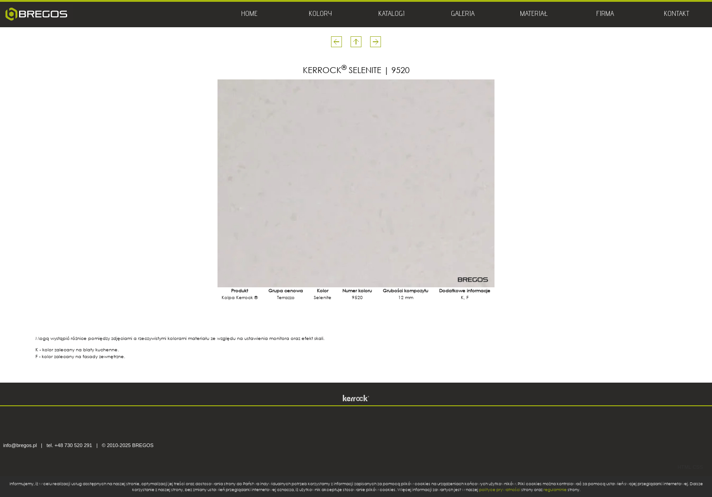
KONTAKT (676, 14)
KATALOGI (391, 14)
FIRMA (605, 14)
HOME (249, 14)
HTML (684, 467)
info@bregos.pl (20, 445)
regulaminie (555, 489)
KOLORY (320, 14)
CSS (697, 467)
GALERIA (463, 14)
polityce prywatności (499, 489)
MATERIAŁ (534, 14)
